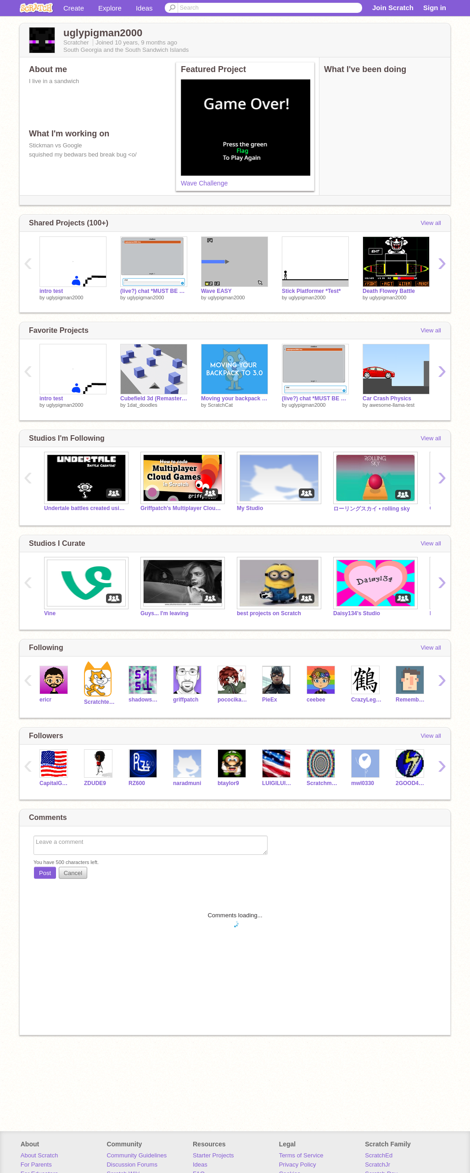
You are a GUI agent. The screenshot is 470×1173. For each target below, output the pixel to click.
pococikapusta (233, 699)
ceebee (316, 699)
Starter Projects (213, 1155)
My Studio (250, 508)
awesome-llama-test (391, 405)
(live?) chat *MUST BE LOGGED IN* (153, 291)
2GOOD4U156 (411, 783)
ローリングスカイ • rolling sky (371, 508)
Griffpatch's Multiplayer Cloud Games (181, 508)
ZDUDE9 (95, 783)
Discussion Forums (131, 1164)
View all (430, 222)
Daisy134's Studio (356, 613)
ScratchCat (220, 405)
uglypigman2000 (65, 297)
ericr (45, 699)
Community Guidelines (136, 1155)
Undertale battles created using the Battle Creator (85, 508)
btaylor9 (228, 783)
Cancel (73, 873)
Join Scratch (393, 7)
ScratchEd (378, 1155)
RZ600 (137, 783)
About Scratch (39, 1155)
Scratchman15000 (322, 783)
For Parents (36, 1164)
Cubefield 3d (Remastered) (153, 398)
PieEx (269, 699)
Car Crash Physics (387, 398)
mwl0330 (362, 783)
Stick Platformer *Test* (311, 291)
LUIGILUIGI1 (277, 783)
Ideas (144, 8)
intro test (51, 291)
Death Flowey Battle (389, 291)
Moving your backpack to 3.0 (234, 398)
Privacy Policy (297, 1164)
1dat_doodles (142, 405)
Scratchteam (99, 702)
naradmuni (187, 783)
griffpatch (185, 699)
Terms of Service (301, 1155)
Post (45, 873)
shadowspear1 (144, 699)
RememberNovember (411, 699)
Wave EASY (216, 291)
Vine (50, 613)
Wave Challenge (204, 183)
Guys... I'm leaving (164, 613)
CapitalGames (54, 783)
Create (73, 8)
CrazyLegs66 (366, 699)
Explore (110, 8)
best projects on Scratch (269, 613)
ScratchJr (377, 1164)
